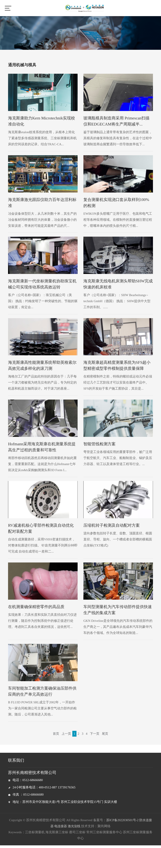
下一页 (95, 736)
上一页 (66, 736)
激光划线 (74, 829)
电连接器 (60, 829)
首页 (55, 736)
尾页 (105, 736)
